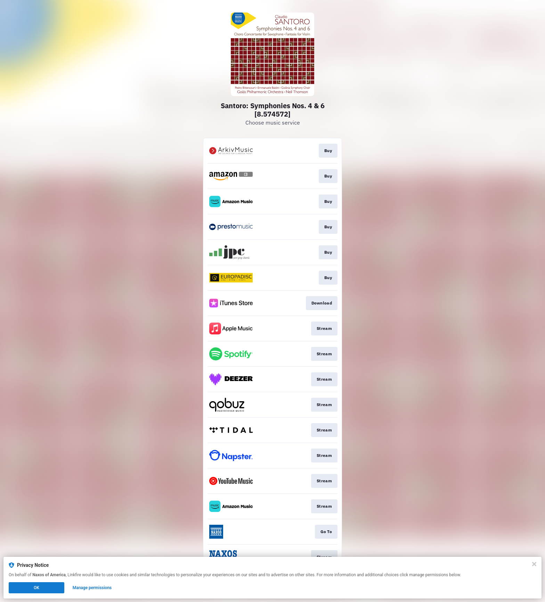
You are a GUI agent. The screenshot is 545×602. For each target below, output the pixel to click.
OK (36, 587)
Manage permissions (92, 587)
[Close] (534, 564)
